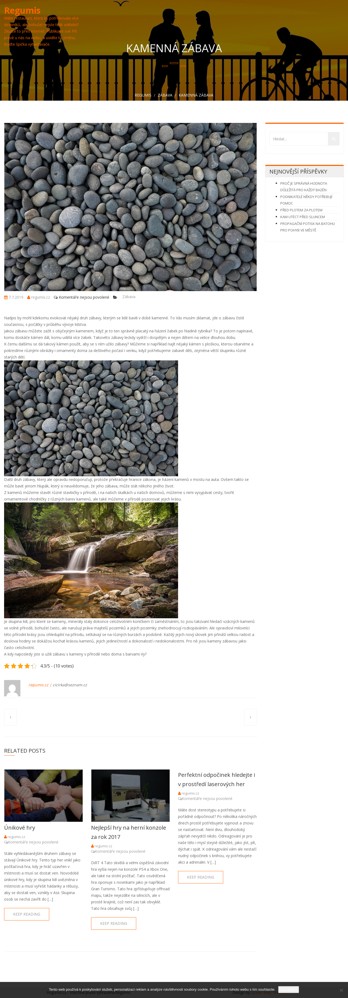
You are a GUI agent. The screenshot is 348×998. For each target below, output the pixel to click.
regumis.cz (38, 297)
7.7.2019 (13, 297)
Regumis (22, 10)
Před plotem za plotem (301, 210)
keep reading (26, 914)
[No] (341, 990)
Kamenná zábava (196, 95)
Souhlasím (288, 989)
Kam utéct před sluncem (302, 216)
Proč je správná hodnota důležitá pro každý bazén (303, 186)
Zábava (165, 95)
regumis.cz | (40, 684)
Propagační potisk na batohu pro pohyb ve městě (307, 227)
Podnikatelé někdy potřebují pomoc (306, 200)
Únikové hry (19, 827)
